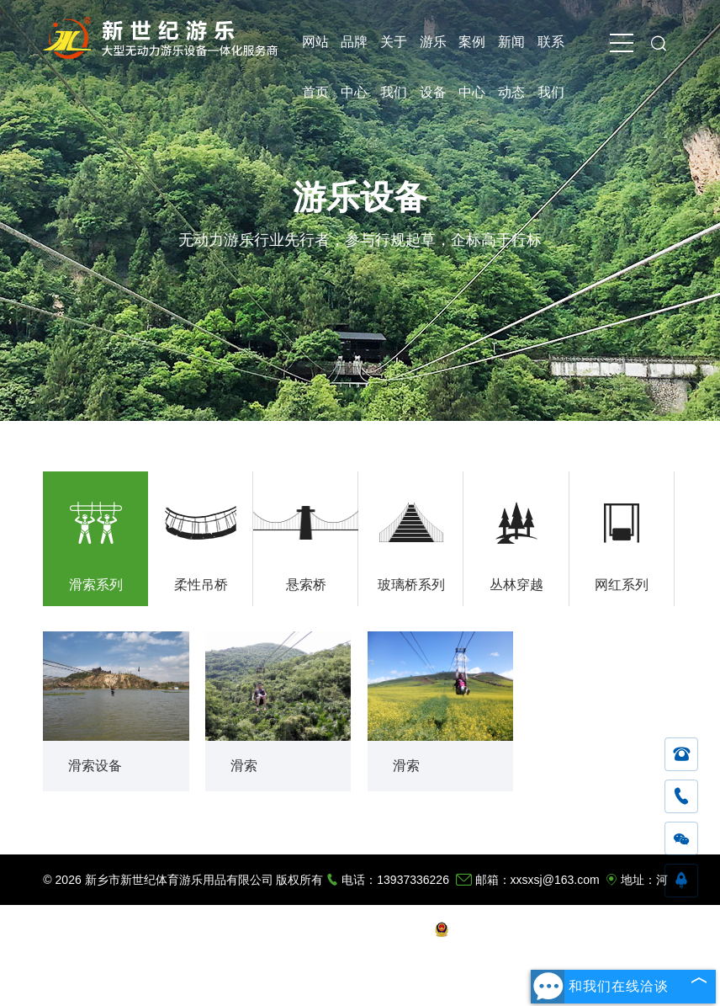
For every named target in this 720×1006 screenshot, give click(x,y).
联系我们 (550, 51)
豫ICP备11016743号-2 (252, 930)
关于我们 (393, 51)
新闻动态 (511, 51)
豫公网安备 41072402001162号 (525, 930)
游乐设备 (433, 51)
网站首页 (315, 51)
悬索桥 (306, 585)
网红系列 (622, 585)
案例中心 (471, 51)
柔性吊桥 (201, 585)
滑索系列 (96, 585)
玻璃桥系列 (411, 585)
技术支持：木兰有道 (373, 930)
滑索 (243, 765)
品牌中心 (354, 51)
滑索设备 (95, 765)
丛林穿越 (516, 585)
